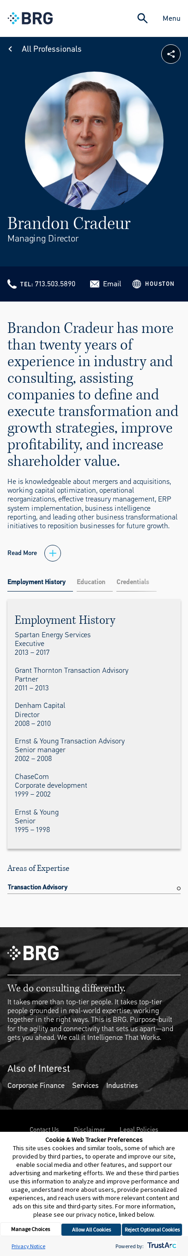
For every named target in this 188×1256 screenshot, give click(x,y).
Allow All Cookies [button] (91, 1229)
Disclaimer (89, 1129)
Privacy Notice (28, 1246)
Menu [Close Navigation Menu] (172, 18)
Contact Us (44, 1129)
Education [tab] (91, 582)
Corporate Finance (36, 1085)
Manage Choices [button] (30, 1229)
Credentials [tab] (132, 582)
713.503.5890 (55, 284)
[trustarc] (161, 1246)
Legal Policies (139, 1129)
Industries (122, 1085)
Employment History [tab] (36, 582)
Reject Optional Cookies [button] (152, 1229)
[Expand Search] (142, 18)
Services (85, 1085)
